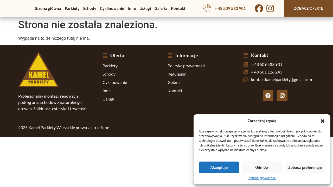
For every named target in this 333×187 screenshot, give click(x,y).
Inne (132, 8)
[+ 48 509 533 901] (207, 8)
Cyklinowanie (112, 8)
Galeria (161, 8)
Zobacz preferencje (305, 167)
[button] (322, 121)
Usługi (145, 8)
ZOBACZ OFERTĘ (308, 8)
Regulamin (177, 73)
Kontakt (178, 8)
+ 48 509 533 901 (230, 8)
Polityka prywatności (262, 178)
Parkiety (72, 8)
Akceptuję (219, 167)
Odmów (262, 167)
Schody (89, 8)
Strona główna (48, 8)
